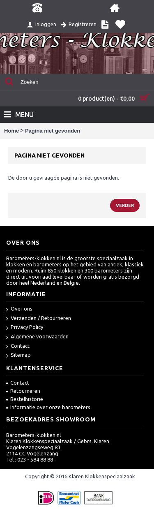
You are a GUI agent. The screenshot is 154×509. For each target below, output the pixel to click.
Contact (18, 346)
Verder (125, 205)
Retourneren (23, 391)
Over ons (19, 309)
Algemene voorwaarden (37, 336)
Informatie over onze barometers (48, 407)
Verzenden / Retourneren (38, 318)
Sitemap (18, 355)
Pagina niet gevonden (52, 131)
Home (11, 131)
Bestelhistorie (24, 399)
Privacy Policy (24, 327)
